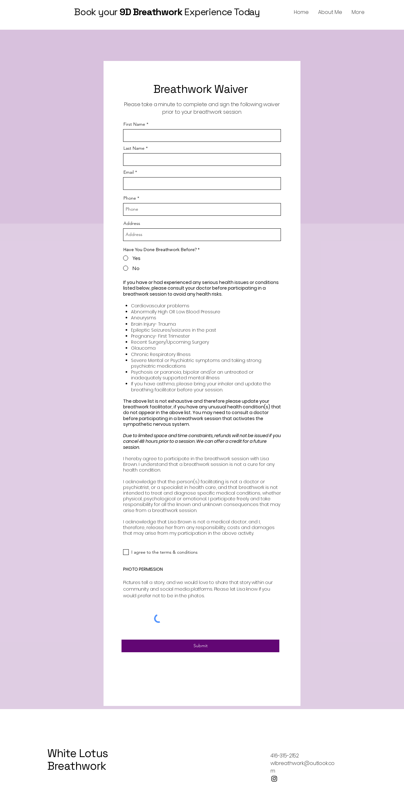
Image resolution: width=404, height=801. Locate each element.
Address (131, 223)
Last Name (134, 148)
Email (128, 172)
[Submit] (200, 646)
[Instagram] (274, 778)
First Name (134, 124)
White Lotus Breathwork (77, 759)
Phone (129, 198)
